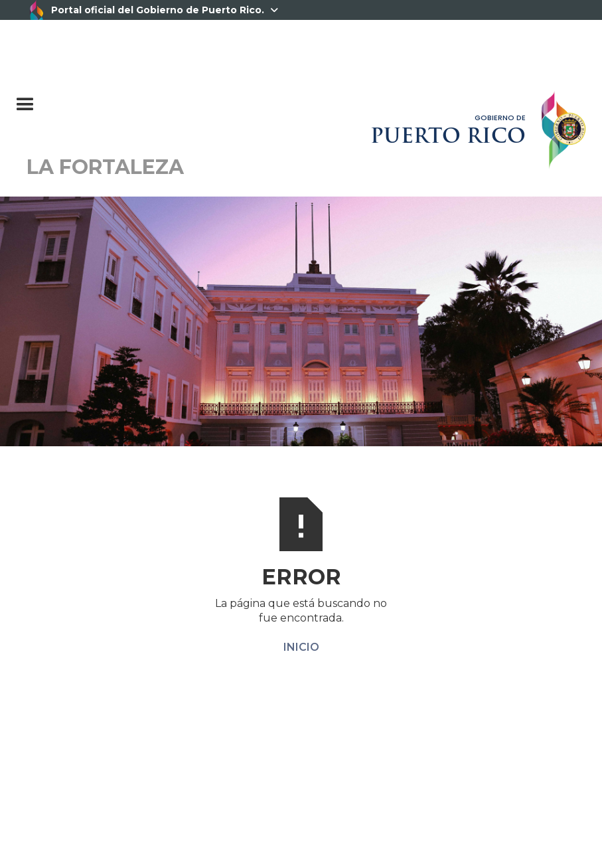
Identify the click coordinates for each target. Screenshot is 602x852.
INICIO (301, 647)
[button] (91, 98)
